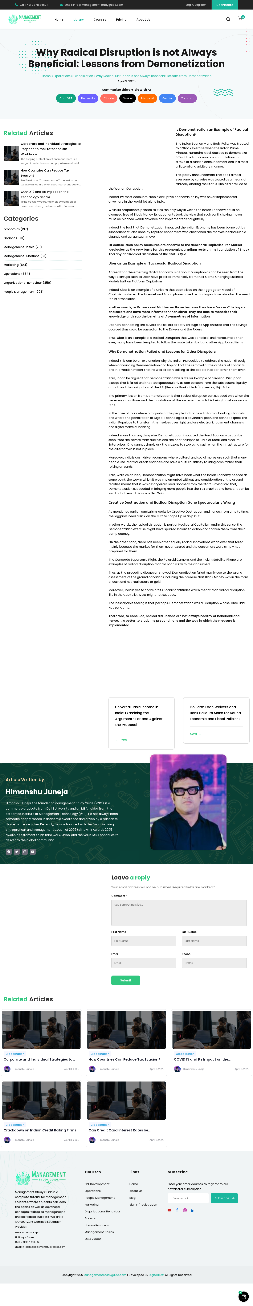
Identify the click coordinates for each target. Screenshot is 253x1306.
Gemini (167, 98)
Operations (62, 76)
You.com (187, 98)
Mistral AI (147, 98)
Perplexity (88, 98)
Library (78, 20)
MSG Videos (93, 1239)
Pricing (121, 20)
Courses (100, 20)
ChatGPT (65, 98)
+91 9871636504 (30, 1242)
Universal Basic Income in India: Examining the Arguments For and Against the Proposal (141, 724)
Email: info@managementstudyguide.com (91, 5)
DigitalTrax (156, 1275)
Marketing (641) (15, 265)
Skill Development (97, 1184)
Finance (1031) (14, 238)
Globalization (83, 76)
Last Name (189, 932)
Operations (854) (17, 274)
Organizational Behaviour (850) (27, 283)
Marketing (92, 1205)
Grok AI (128, 98)
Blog (132, 1198)
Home (59, 20)
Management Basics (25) (23, 247)
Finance (90, 1218)
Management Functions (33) (25, 256)
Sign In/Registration (143, 1205)
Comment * (119, 896)
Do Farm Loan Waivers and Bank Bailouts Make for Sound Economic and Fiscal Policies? (216, 721)
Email (115, 954)
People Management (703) (24, 292)
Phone (186, 954)
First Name (118, 932)
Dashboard (224, 5)
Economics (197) (16, 229)
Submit (125, 980)
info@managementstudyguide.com (43, 1246)
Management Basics (99, 1232)
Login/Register (196, 5)
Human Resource (97, 1225)
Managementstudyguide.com (105, 1275)
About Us (143, 20)
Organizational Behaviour (102, 1211)
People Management (100, 1198)
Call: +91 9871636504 (31, 5)
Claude (109, 98)
